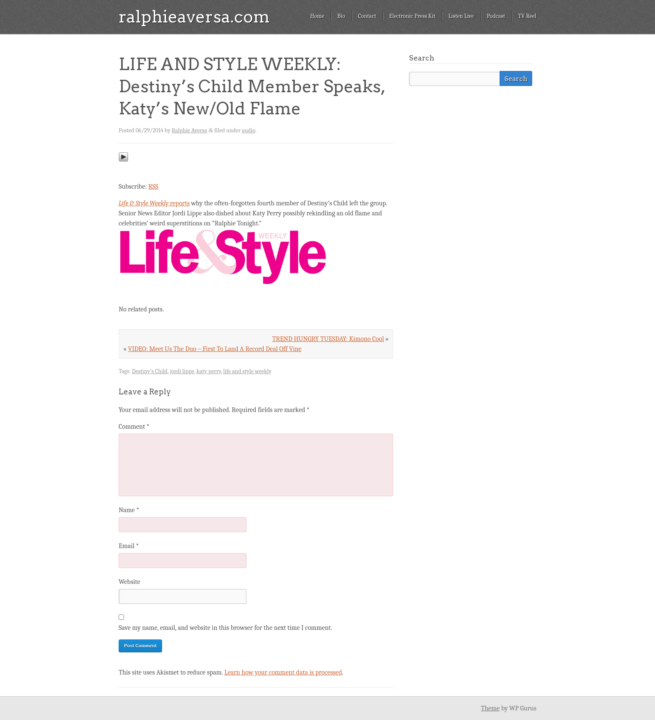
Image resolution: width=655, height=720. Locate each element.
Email (129, 546)
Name (129, 510)
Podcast (496, 16)
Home (317, 16)
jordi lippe (182, 371)
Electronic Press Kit (412, 16)
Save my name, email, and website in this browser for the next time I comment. (225, 628)
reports (154, 203)
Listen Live (461, 16)
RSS (153, 186)
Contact (367, 16)
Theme (490, 708)
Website (129, 582)
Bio (341, 16)
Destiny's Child (150, 371)
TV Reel (527, 16)
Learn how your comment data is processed (283, 672)
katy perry (208, 371)
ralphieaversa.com (194, 17)
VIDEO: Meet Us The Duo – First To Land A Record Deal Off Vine (214, 349)
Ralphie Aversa (189, 130)
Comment (134, 426)
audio (248, 130)
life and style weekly (247, 371)
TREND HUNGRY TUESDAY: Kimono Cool (328, 339)
